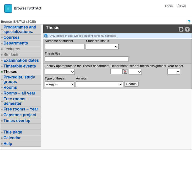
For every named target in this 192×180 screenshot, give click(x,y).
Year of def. (176, 66)
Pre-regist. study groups (19, 79)
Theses (10, 72)
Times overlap (17, 120)
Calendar (12, 138)
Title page (13, 132)
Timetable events (20, 66)
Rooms (10, 87)
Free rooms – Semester (16, 101)
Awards (81, 78)
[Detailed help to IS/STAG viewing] (187, 29)
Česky (182, 6)
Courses (12, 37)
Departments (16, 43)
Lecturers (12, 49)
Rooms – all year (19, 93)
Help (8, 144)
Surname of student (59, 41)
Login (168, 6)
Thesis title (52, 53)
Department (119, 66)
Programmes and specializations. (20, 29)
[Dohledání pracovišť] (125, 71)
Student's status (97, 41)
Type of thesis (55, 78)
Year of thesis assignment (147, 66)
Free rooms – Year (21, 109)
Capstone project (20, 115)
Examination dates (21, 60)
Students (11, 54)
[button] (8, 8)
